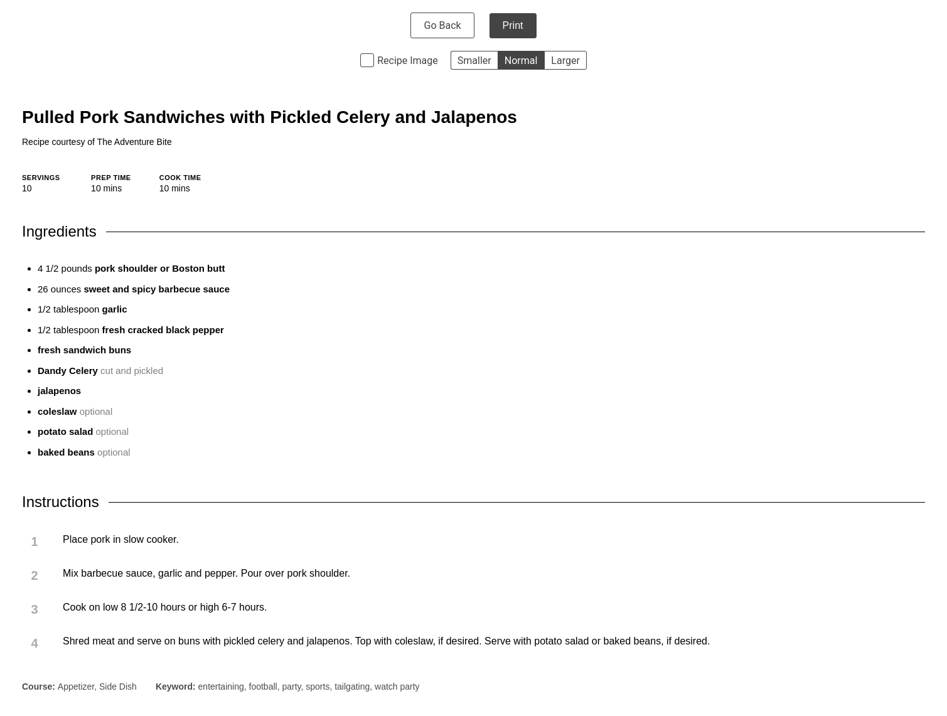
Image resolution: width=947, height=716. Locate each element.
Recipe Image (407, 61)
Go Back (442, 25)
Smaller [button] (474, 61)
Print (513, 25)
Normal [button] (521, 61)
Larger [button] (565, 61)
